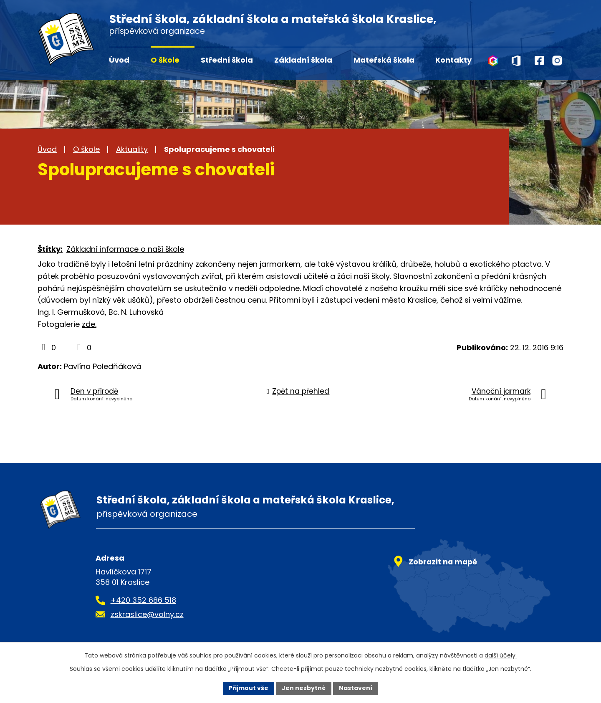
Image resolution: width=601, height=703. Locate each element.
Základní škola (303, 60)
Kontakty (453, 60)
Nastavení (355, 688)
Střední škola (227, 60)
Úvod (119, 60)
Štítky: (50, 249)
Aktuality (132, 149)
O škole (165, 60)
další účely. (501, 655)
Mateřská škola (384, 60)
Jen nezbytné (304, 688)
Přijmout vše (248, 688)
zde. (89, 324)
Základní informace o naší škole (125, 249)
